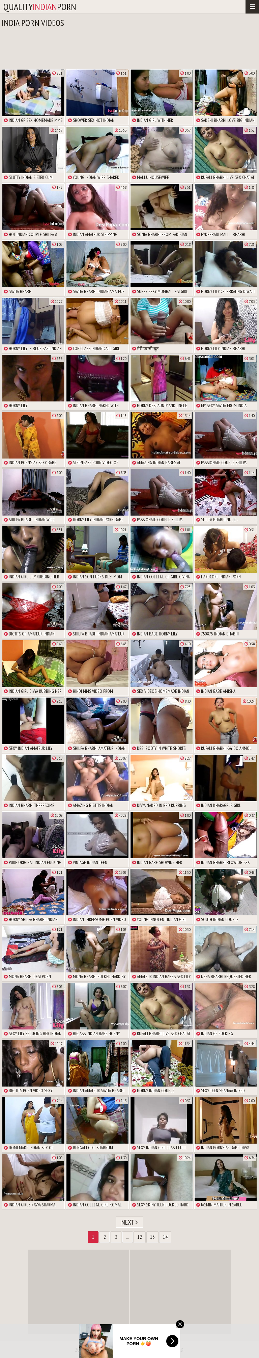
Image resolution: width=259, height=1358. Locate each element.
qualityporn (39, 6)
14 (165, 1237)
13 (152, 1237)
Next (129, 1222)
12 (139, 1237)
